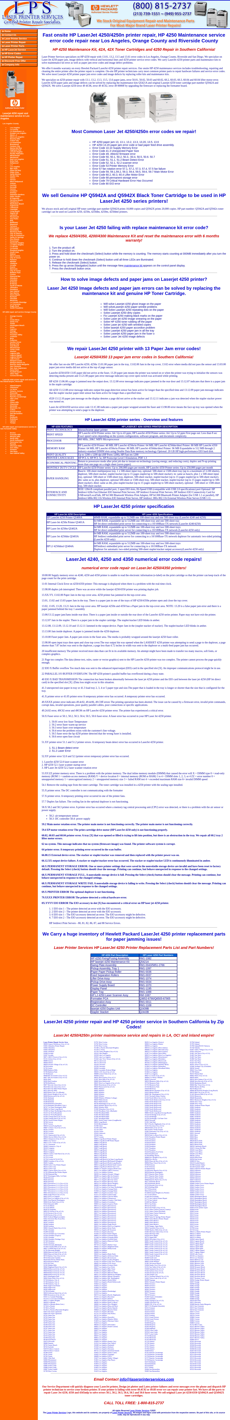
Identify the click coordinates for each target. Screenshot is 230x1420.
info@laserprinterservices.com (147, 1379)
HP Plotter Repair (13, 57)
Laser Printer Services (140, 1411)
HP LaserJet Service (15, 50)
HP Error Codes (12, 53)
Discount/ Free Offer (15, 61)
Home (7, 31)
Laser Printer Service (15, 38)
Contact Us (10, 35)
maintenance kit (133, 265)
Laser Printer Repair (15, 42)
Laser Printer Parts (14, 46)
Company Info (11, 64)
